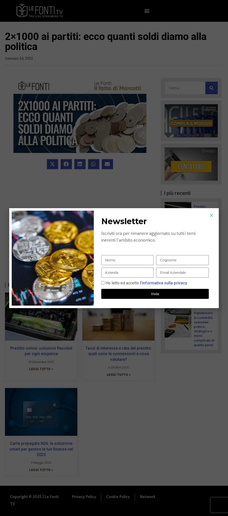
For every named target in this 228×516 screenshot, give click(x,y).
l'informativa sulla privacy (163, 283)
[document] (114, 258)
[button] (211, 215)
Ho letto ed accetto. (147, 283)
